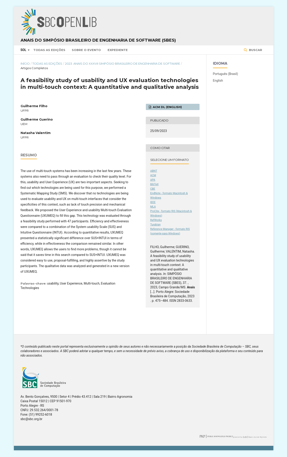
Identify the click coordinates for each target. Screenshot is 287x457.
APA (152, 179)
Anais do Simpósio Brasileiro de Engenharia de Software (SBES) (98, 40)
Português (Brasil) (225, 74)
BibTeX (154, 184)
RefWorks (156, 220)
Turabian (155, 224)
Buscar (255, 50)
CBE (152, 188)
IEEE (153, 202)
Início (25, 63)
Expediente (118, 50)
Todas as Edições (49, 50)
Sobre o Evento (86, 50)
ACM (153, 175)
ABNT (153, 170)
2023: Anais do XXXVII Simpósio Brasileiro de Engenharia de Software (122, 63)
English (218, 80)
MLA (153, 206)
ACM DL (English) (167, 107)
